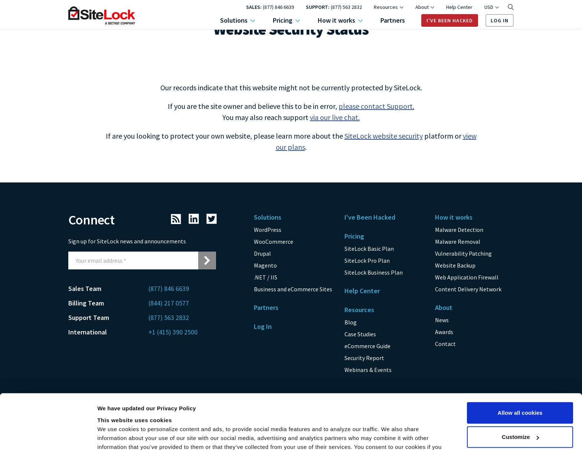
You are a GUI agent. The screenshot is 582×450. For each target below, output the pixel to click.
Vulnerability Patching (463, 253)
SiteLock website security (383, 135)
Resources (388, 7)
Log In (500, 20)
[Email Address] (133, 260)
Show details (114, 435)
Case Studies (360, 334)
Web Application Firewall (466, 277)
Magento (265, 265)
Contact (445, 343)
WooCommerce (273, 241)
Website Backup (455, 265)
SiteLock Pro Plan (367, 260)
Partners (392, 20)
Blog (350, 322)
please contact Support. (376, 106)
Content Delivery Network (468, 289)
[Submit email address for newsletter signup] (207, 260)
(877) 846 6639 (278, 7)
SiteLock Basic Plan (369, 248)
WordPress (267, 229)
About (424, 7)
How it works (340, 20)
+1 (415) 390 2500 (172, 332)
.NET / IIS (265, 277)
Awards (444, 332)
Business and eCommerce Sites (293, 289)
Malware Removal (457, 241)
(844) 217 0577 (168, 303)
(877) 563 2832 (346, 7)
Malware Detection (459, 229)
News (442, 320)
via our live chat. (335, 117)
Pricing (286, 20)
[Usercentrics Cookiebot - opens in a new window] (48, 435)
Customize (520, 387)
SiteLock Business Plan (373, 272)
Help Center (459, 7)
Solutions (237, 20)
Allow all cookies (520, 363)
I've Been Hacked (449, 20)
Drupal (262, 253)
